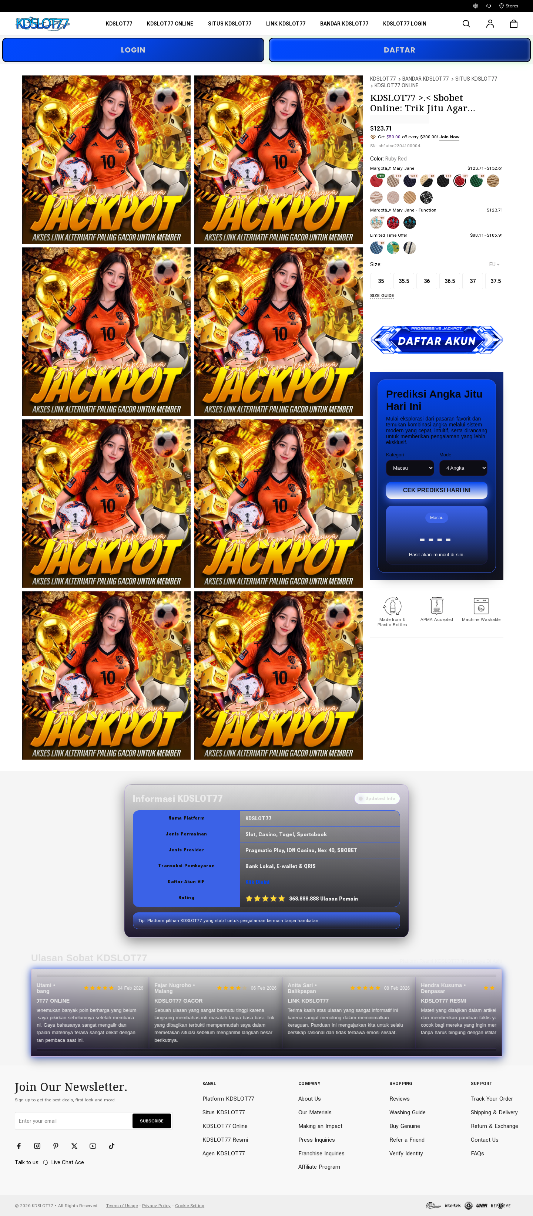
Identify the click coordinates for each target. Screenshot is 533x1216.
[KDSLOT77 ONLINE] (170, 26)
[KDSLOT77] (119, 26)
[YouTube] (96, 1146)
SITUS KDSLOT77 (476, 79)
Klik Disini (257, 882)
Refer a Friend (407, 1139)
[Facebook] (22, 1146)
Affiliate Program (319, 1166)
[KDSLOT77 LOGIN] (405, 26)
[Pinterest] (59, 1146)
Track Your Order (492, 1098)
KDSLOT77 (383, 79)
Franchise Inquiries (321, 1153)
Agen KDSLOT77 (223, 1153)
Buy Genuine (404, 1126)
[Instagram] (40, 1146)
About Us (309, 1098)
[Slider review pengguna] (266, 1013)
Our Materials (315, 1112)
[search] (466, 23)
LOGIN (133, 50)
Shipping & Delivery (494, 1112)
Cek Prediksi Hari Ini (436, 490)
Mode (445, 454)
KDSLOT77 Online (225, 1126)
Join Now (449, 136)
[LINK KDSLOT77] (286, 26)
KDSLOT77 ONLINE (397, 85)
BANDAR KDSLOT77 (425, 79)
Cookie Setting (189, 1205)
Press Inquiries (316, 1139)
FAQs (477, 1153)
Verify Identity (406, 1153)
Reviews (399, 1098)
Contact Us (485, 1139)
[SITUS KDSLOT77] (230, 26)
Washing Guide (407, 1112)
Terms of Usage (122, 1205)
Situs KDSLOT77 (223, 1112)
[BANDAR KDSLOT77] (344, 26)
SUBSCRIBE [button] (152, 1121)
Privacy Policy (156, 1205)
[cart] (513, 23)
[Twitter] (77, 1146)
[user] (490, 23)
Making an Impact (320, 1126)
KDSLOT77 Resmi (225, 1139)
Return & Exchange (494, 1126)
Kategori (395, 454)
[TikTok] (114, 1146)
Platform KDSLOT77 (228, 1098)
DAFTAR (400, 50)
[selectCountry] (494, 264)
